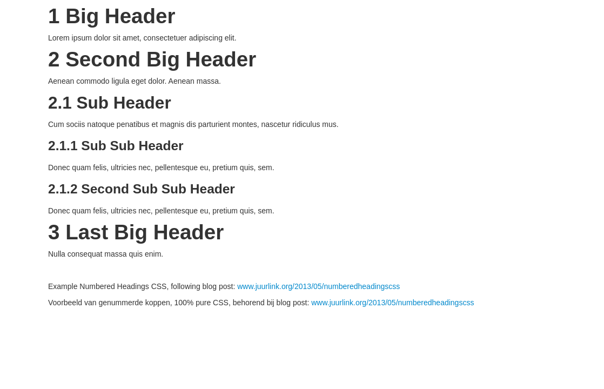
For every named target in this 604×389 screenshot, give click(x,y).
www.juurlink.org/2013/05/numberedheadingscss (318, 286)
